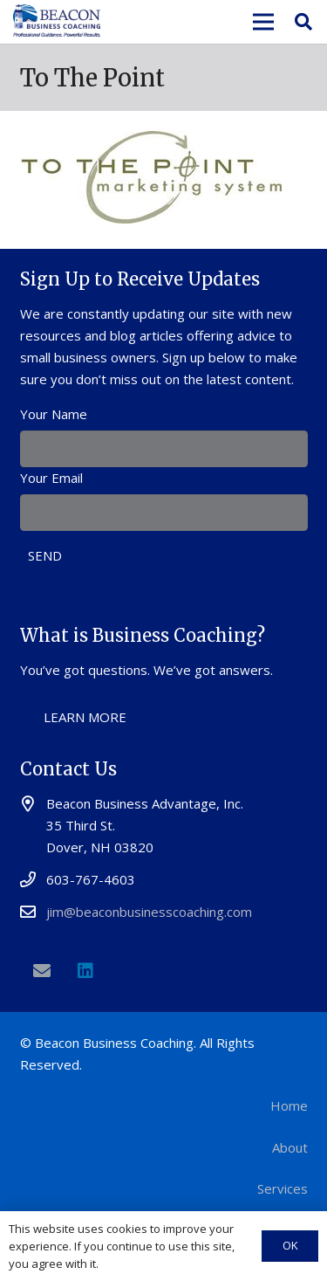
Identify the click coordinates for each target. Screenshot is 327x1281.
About (290, 1147)
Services (282, 1188)
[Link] (56, 21)
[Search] (303, 22)
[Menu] (263, 22)
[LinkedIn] (85, 971)
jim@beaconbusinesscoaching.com (149, 911)
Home (289, 1105)
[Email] (42, 971)
